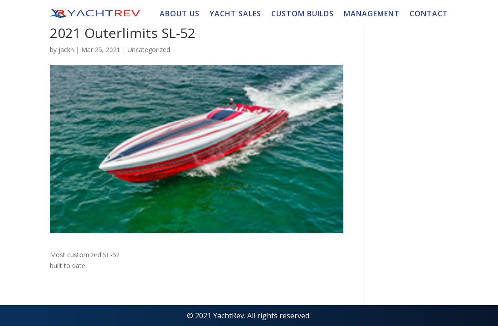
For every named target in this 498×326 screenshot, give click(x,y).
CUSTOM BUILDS (302, 14)
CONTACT (429, 14)
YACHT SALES (235, 14)
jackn (66, 49)
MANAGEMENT (372, 14)
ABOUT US (180, 14)
